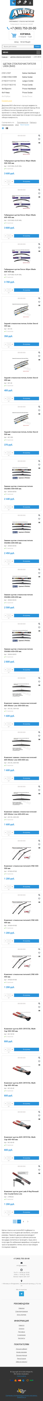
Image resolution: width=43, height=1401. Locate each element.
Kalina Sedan (27, 77)
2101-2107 (6, 73)
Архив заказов (21, 1352)
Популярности (22, 122)
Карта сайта (21, 1376)
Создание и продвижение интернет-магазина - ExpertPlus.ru (21, 1393)
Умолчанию (24, 125)
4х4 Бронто (6, 89)
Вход (16, 42)
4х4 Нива (6, 92)
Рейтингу (33, 122)
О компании (21, 1335)
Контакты (21, 1338)
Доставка (21, 1332)
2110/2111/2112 (9, 81)
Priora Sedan (27, 92)
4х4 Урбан (6, 96)
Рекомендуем (21, 1303)
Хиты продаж (21, 1314)
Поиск (37, 46)
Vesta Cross (27, 96)
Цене (17, 125)
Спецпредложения (21, 1311)
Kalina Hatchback (29, 73)
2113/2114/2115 (9, 85)
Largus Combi (27, 81)
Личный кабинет (21, 1349)
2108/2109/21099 (9, 77)
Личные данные (21, 1355)
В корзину (26, 181)
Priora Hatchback (29, 89)
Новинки (21, 1308)
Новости (21, 1325)
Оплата (21, 1328)
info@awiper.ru (21, 1265)
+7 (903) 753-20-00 (23, 28)
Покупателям (21, 1344)
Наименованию (8, 125)
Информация (21, 1321)
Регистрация (25, 42)
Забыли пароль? (21, 1362)
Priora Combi (27, 85)
